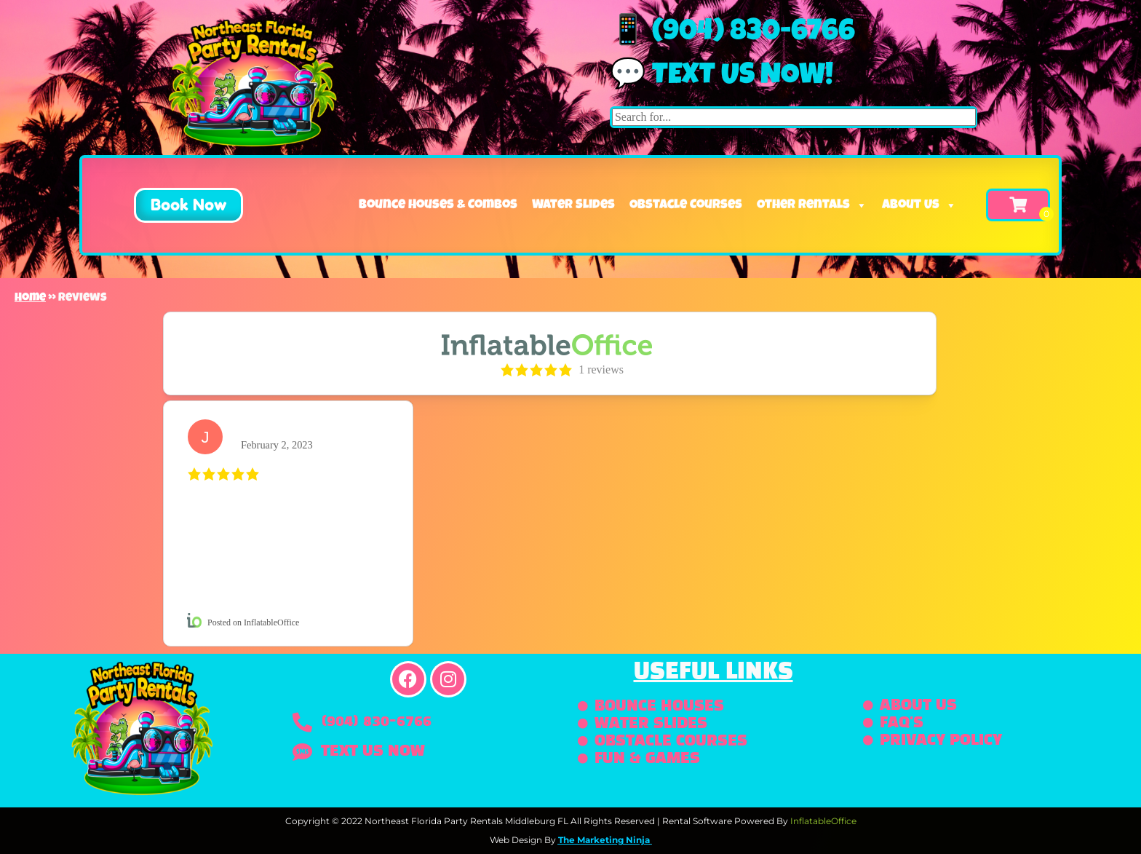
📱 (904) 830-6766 (732, 33)
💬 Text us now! (721, 77)
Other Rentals (812, 205)
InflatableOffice (823, 820)
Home (30, 298)
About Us (919, 205)
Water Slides (573, 205)
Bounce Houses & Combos (438, 205)
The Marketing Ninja (604, 839)
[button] (177, 205)
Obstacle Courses (685, 205)
